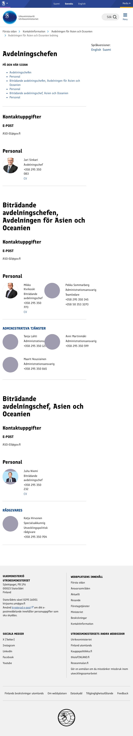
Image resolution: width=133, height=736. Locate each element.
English (82, 3)
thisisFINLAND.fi (80, 657)
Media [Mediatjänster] (126, 3)
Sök (115, 17)
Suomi (57, 3)
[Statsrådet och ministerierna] (5, 4)
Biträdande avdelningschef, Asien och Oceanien (39, 93)
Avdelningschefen (20, 72)
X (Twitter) (9, 639)
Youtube (7, 663)
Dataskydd (76, 693)
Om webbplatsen (57, 693)
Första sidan (10, 31)
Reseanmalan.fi (79, 663)
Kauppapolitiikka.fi (81, 651)
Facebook (8, 657)
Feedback (122, 693)
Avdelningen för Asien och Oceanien (71, 31)
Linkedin (7, 651)
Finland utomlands (81, 645)
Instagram (9, 645)
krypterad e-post (22, 607)
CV (25, 178)
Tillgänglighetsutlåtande (99, 693)
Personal (15, 76)
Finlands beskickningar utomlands (24, 693)
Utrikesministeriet (81, 639)
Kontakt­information (33, 31)
